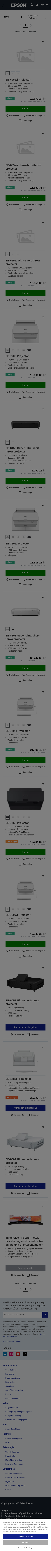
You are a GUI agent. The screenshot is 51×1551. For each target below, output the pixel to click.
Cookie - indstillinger (25, 1548)
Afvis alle (25, 1542)
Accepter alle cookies (25, 1536)
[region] (25, 1534)
